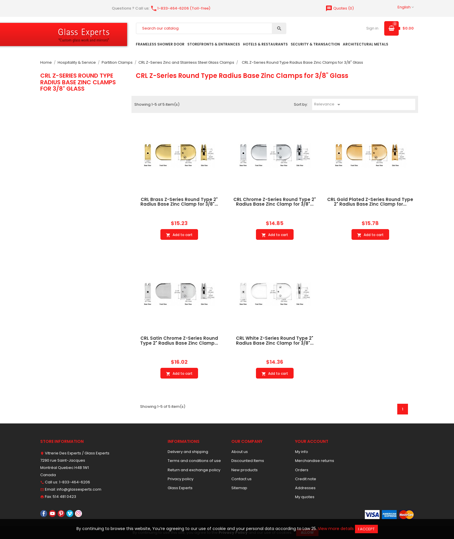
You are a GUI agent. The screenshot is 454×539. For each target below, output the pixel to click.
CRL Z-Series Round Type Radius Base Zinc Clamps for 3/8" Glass (78, 82)
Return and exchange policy (194, 470)
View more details (336, 528)
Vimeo (69, 513)
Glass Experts (180, 488)
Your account (311, 441)
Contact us (241, 479)
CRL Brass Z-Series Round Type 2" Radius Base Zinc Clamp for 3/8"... (179, 201)
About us (239, 451)
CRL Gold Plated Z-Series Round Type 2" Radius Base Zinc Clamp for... (370, 201)
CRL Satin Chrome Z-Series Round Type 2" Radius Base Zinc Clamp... (179, 340)
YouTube (52, 513)
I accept (366, 529)
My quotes (304, 497)
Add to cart (179, 234)
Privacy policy (180, 479)
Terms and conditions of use (194, 460)
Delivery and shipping (188, 451)
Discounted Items (247, 460)
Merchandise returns (314, 460)
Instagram (78, 513)
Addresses (305, 488)
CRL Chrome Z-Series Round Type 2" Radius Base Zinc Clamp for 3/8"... (274, 201)
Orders (301, 470)
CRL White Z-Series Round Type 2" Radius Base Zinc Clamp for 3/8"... (275, 340)
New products (244, 470)
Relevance (328, 104)
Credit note (305, 479)
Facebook (43, 513)
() (339, 8)
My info (301, 451)
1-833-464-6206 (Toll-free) (180, 8)
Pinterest (61, 513)
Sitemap (239, 488)
